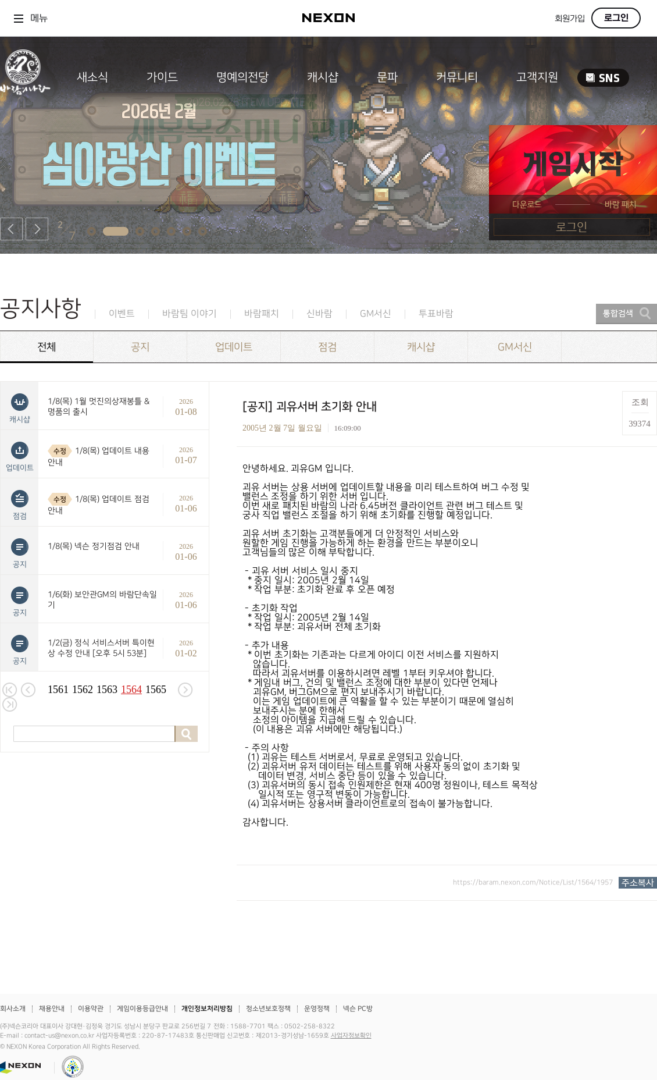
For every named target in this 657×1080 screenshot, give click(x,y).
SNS (603, 78)
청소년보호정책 (268, 1008)
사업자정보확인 (351, 1035)
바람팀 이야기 (189, 314)
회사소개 (13, 1008)
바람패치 (261, 314)
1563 (107, 689)
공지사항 (40, 309)
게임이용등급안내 (142, 1008)
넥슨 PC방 (358, 1008)
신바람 (319, 314)
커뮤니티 (457, 77)
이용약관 (90, 1008)
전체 (46, 347)
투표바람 (436, 314)
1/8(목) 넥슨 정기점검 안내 (94, 546)
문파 (387, 77)
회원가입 (570, 19)
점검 (327, 347)
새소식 (92, 77)
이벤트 (122, 314)
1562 (82, 689)
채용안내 (52, 1008)
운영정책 (317, 1008)
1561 (58, 689)
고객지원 (537, 77)
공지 (140, 347)
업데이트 (233, 347)
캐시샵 (322, 77)
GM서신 (375, 314)
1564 (131, 689)
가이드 (162, 77)
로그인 (616, 18)
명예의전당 (242, 77)
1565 (155, 689)
